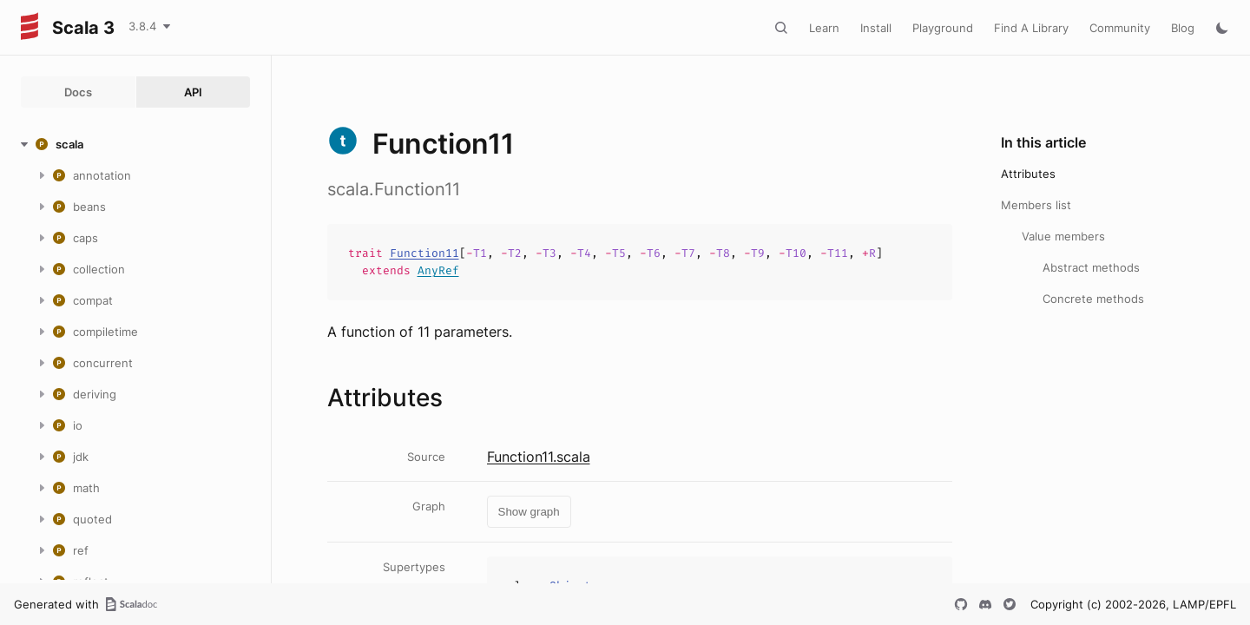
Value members (1063, 236)
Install (875, 28)
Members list (1036, 205)
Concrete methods (1093, 299)
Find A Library (1031, 28)
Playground (942, 28)
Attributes (1028, 174)
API (193, 92)
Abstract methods (1091, 267)
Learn (824, 28)
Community (1119, 28)
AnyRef (438, 270)
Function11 (424, 253)
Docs (78, 92)
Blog (1182, 28)
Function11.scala (538, 456)
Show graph (529, 511)
